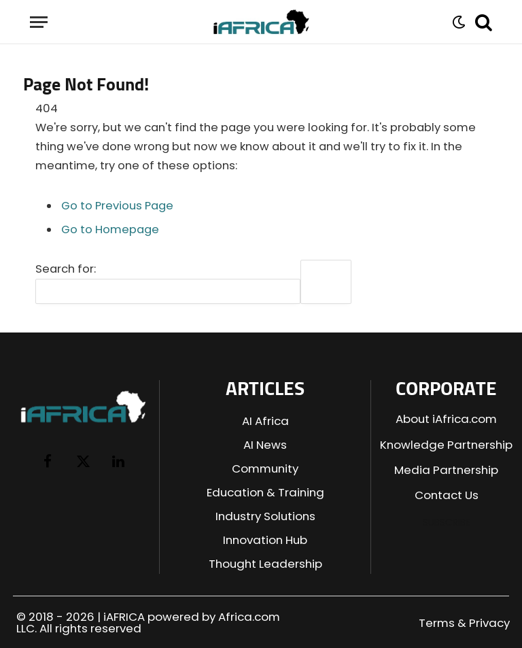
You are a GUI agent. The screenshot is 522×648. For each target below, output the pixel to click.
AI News (265, 445)
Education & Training (265, 492)
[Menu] (39, 22)
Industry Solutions (265, 516)
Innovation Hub (265, 540)
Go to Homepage (110, 229)
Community (265, 468)
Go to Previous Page (117, 206)
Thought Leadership (265, 564)
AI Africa (265, 421)
